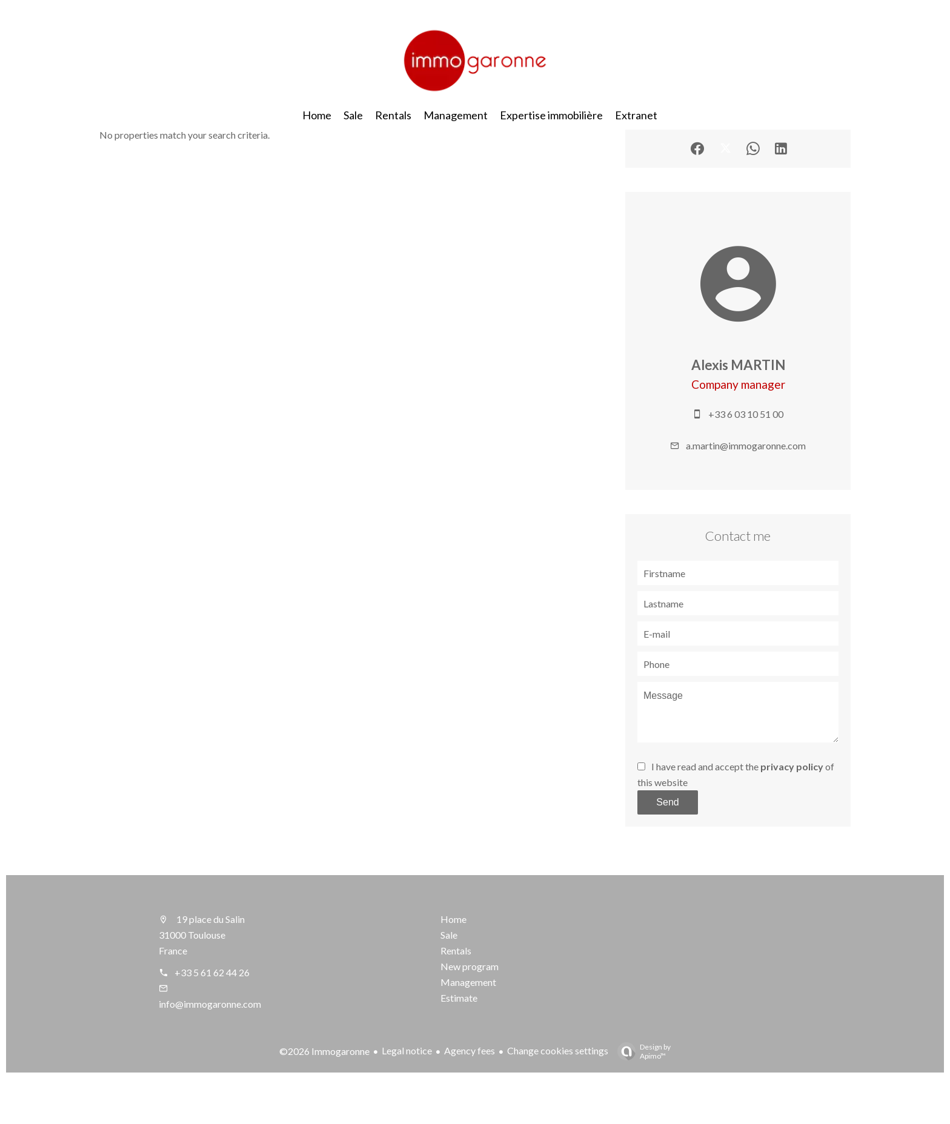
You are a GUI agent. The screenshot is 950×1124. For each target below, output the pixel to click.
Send (667, 802)
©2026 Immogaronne (324, 1051)
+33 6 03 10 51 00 (745, 414)
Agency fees (469, 1050)
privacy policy (791, 766)
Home (453, 919)
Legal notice (407, 1050)
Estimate (458, 997)
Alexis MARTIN (738, 365)
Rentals (455, 950)
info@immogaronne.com (210, 1004)
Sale (448, 935)
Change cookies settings (557, 1050)
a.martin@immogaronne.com (746, 445)
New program (469, 966)
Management (468, 982)
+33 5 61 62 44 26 (212, 972)
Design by (641, 1051)
